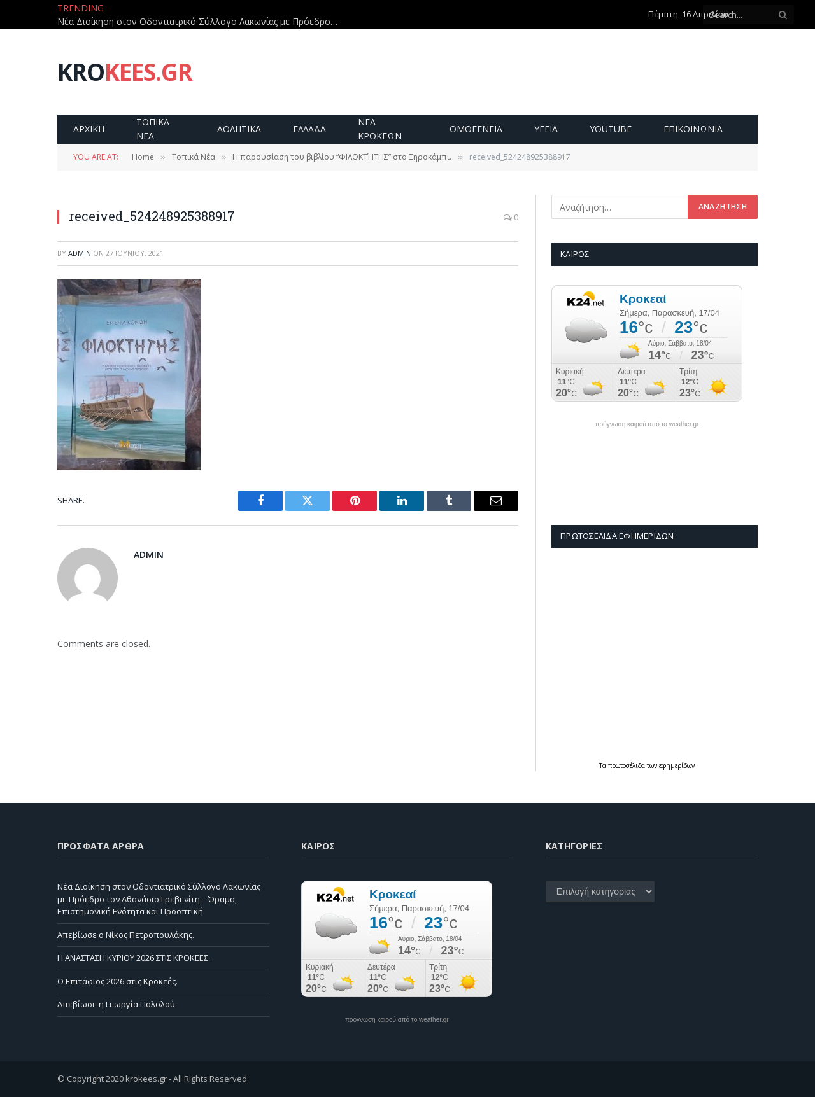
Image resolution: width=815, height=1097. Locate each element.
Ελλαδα (309, 129)
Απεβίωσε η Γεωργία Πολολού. (117, 1004)
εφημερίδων (677, 765)
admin (79, 253)
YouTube (611, 129)
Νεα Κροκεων (380, 129)
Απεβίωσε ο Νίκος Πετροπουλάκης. (125, 934)
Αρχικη (88, 129)
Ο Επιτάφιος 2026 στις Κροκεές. (117, 981)
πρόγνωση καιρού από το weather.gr (647, 424)
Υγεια (546, 129)
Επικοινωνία (693, 129)
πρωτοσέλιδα (627, 765)
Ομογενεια (476, 129)
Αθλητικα (239, 129)
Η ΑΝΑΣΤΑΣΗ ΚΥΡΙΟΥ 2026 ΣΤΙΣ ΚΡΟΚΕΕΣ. (133, 957)
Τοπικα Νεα (152, 129)
